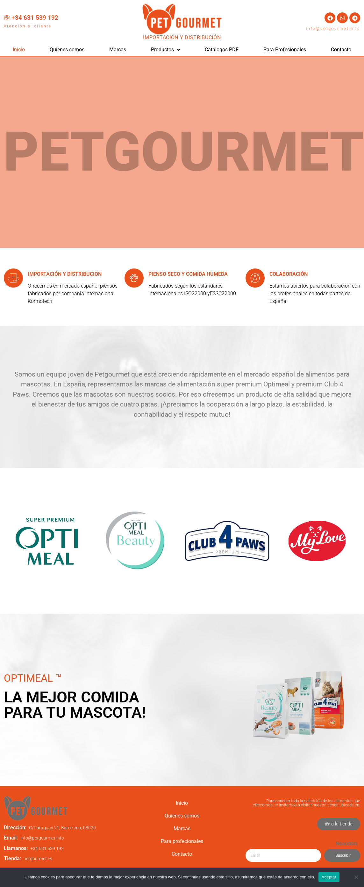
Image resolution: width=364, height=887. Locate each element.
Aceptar (329, 877)
